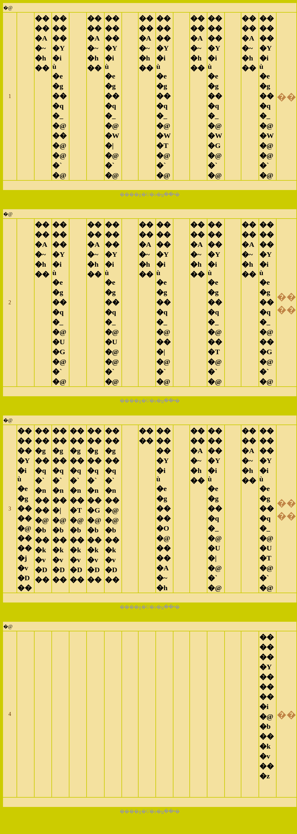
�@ (8, 7)
